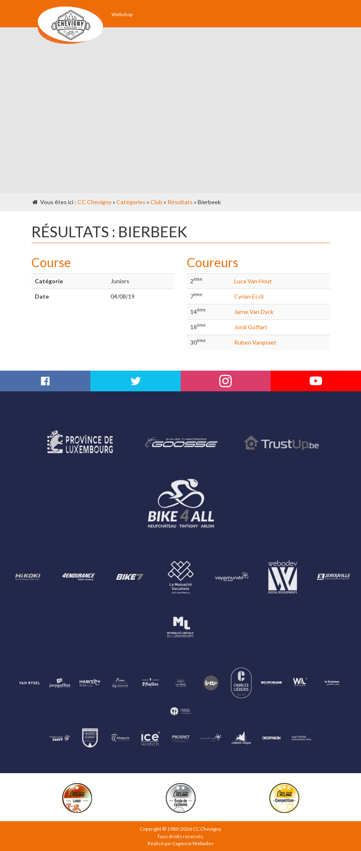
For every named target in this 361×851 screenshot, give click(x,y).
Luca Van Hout (253, 280)
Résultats (180, 201)
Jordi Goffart (250, 326)
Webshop (122, 14)
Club (156, 201)
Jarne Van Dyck (254, 311)
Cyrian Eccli (249, 296)
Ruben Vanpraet (255, 342)
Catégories (130, 201)
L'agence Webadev (192, 843)
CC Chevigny (94, 201)
